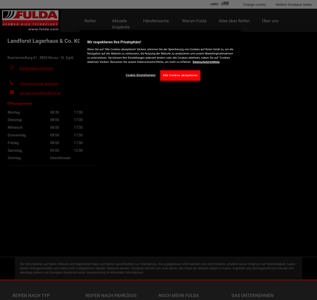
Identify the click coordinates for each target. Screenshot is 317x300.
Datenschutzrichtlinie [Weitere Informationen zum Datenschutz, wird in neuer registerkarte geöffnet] (206, 62)
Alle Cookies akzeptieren (180, 75)
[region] (160, 59)
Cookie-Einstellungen (141, 75)
